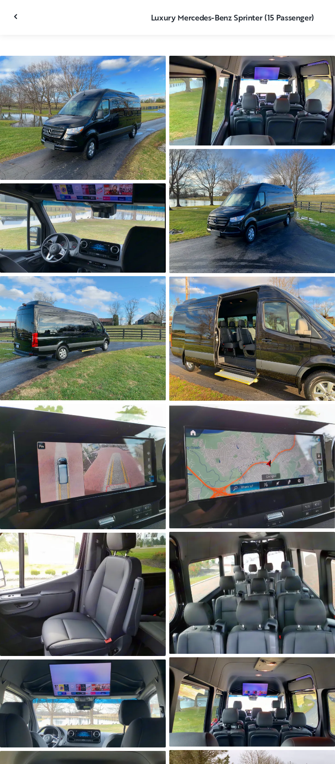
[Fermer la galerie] (16, 16)
